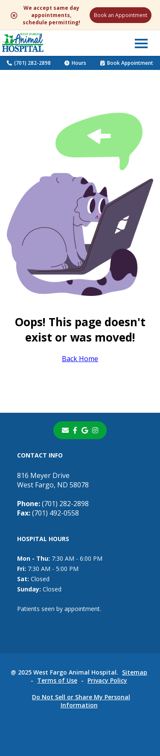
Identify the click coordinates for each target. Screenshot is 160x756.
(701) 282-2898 (29, 63)
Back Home (80, 358)
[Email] (65, 430)
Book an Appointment (120, 15)
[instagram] (95, 430)
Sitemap (134, 672)
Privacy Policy (107, 680)
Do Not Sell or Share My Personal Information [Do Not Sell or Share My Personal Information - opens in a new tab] (81, 701)
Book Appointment (126, 63)
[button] (141, 43)
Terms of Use (57, 680)
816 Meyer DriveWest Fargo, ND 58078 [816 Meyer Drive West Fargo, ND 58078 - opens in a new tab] (53, 480)
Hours (75, 63)
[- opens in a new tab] (75, 430)
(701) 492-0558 (48, 513)
